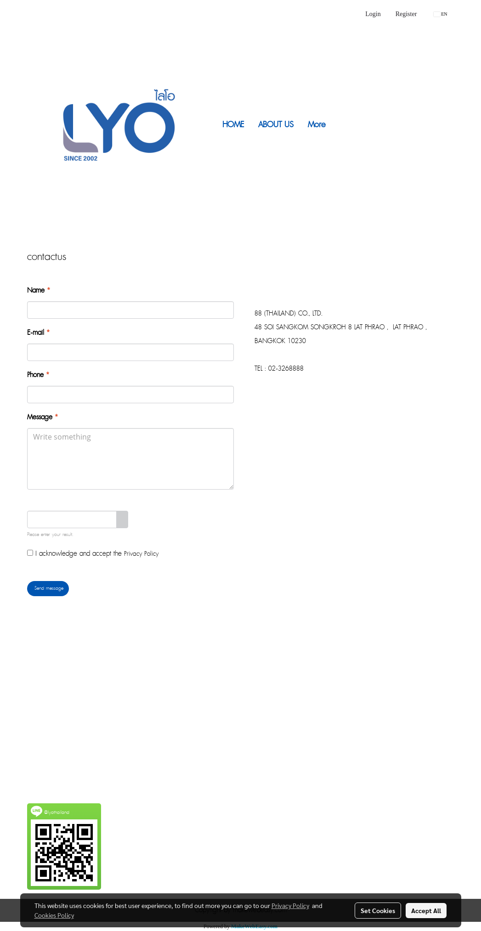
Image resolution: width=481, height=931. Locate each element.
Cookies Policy (54, 915)
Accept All (426, 910)
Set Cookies (378, 910)
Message (42, 417)
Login (372, 14)
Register (406, 14)
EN (440, 14)
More (316, 124)
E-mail (38, 333)
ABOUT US (276, 124)
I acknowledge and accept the (92, 554)
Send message (48, 588)
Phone (38, 375)
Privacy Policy (141, 554)
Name (38, 291)
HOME (233, 124)
